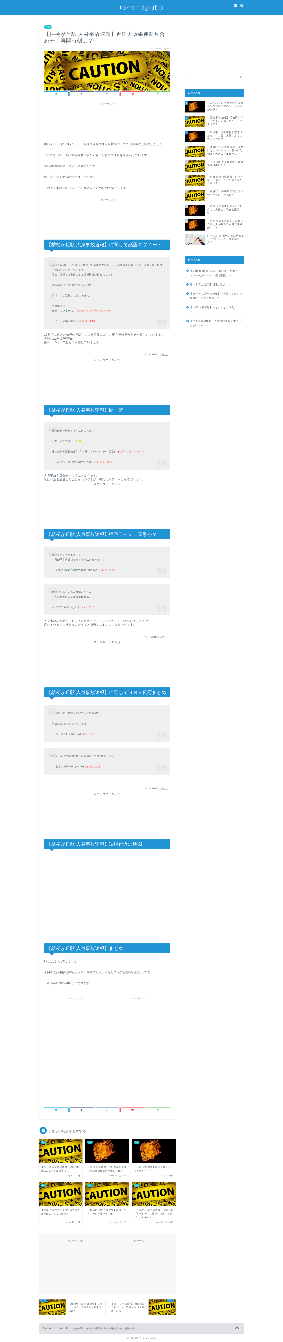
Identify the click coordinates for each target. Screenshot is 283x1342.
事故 (48, 27)
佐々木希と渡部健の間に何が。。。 (211, 284)
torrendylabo (142, 7)
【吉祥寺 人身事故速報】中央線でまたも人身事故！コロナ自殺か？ (216, 296)
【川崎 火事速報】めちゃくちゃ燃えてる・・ (213, 309)
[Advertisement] (214, 42)
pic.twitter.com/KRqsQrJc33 (94, 310)
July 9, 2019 (87, 321)
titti (165, 354)
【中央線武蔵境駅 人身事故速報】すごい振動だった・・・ (215, 323)
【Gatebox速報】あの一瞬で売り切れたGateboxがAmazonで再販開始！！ (214, 273)
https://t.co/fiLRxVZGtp (129, 451)
